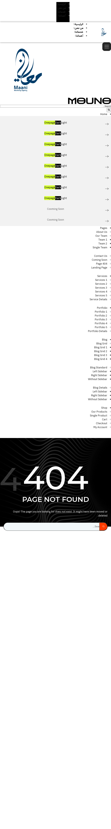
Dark (58, 123)
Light (64, 123)
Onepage (49, 123)
